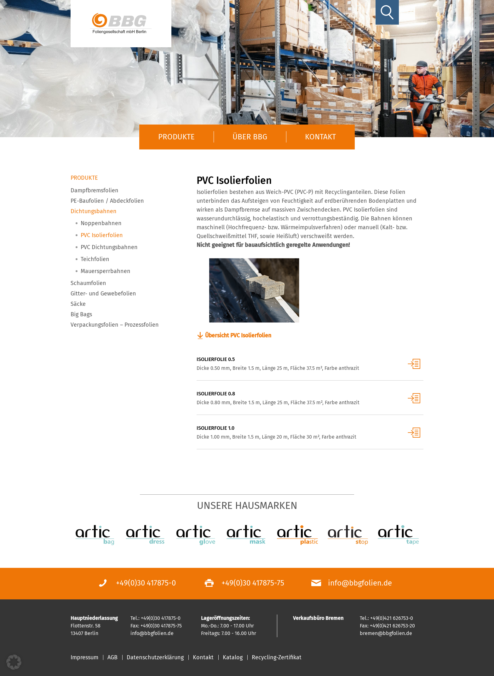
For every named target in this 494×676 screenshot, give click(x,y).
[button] (14, 662)
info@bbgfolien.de (360, 583)
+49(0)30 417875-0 (146, 583)
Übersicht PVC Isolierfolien (239, 335)
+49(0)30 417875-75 (252, 583)
